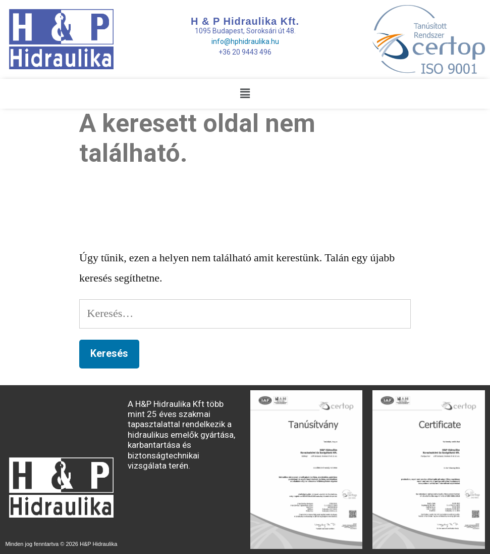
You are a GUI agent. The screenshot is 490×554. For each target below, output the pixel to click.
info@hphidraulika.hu (245, 41)
